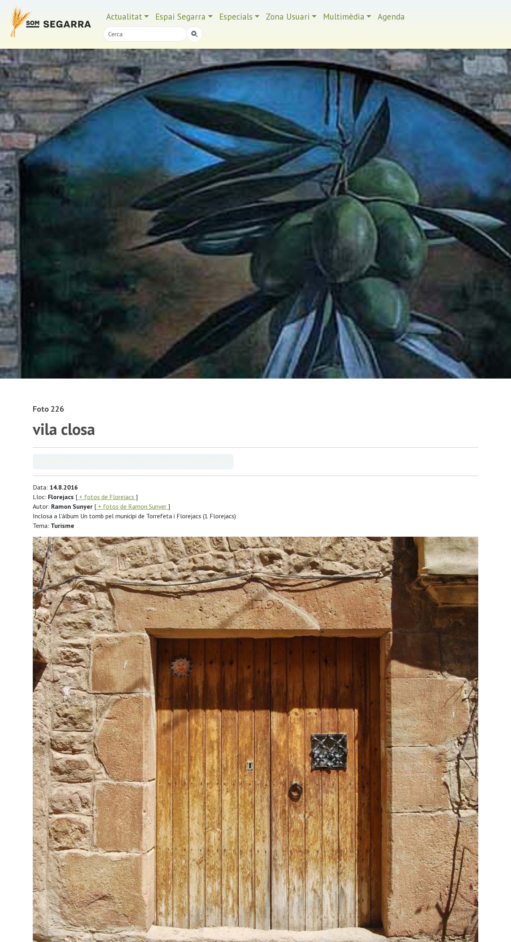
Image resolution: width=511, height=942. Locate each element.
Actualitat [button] (124, 16)
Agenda (391, 16)
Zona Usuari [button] (288, 16)
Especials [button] (236, 16)
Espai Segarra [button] (180, 16)
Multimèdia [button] (343, 16)
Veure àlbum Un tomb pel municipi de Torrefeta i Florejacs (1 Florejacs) (133, 462)
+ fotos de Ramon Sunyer (132, 506)
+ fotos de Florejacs (106, 497)
